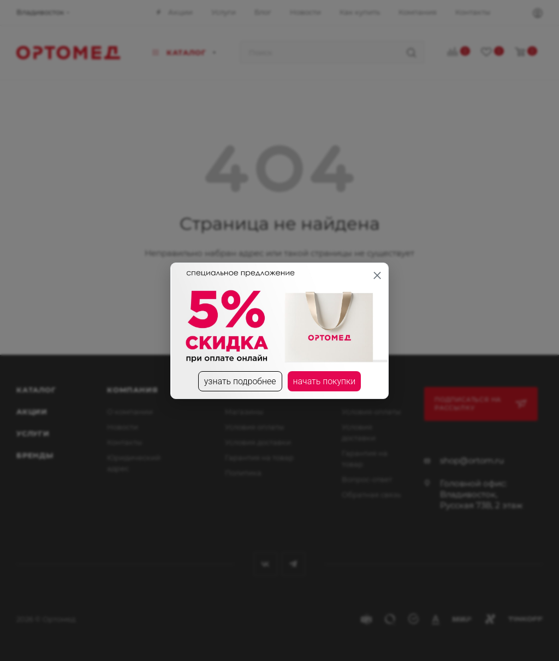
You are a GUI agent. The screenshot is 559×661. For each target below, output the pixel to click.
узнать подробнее (240, 381)
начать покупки (324, 381)
